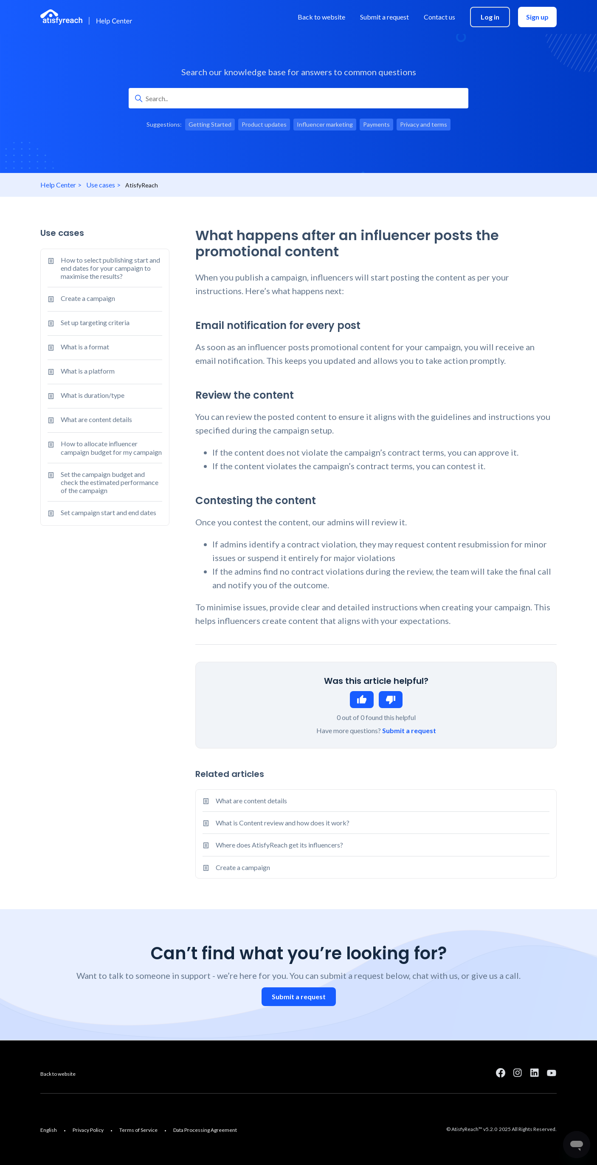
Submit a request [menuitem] (384, 17)
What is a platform (81, 372)
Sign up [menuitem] (537, 17)
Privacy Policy (88, 1130)
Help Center (58, 185)
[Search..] (298, 98)
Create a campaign (81, 299)
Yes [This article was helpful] (362, 699)
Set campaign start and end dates (102, 513)
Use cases (100, 185)
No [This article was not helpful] (391, 699)
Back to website (58, 1074)
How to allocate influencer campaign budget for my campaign (105, 447)
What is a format (78, 348)
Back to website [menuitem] (321, 17)
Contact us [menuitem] (439, 17)
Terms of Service (138, 1130)
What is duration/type (86, 396)
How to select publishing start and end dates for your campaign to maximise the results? (104, 268)
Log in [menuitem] (490, 17)
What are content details (90, 420)
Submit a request (409, 730)
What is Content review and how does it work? (282, 823)
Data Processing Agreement (205, 1130)
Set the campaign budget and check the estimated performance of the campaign (103, 482)
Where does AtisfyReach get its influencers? (279, 845)
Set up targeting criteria (89, 323)
